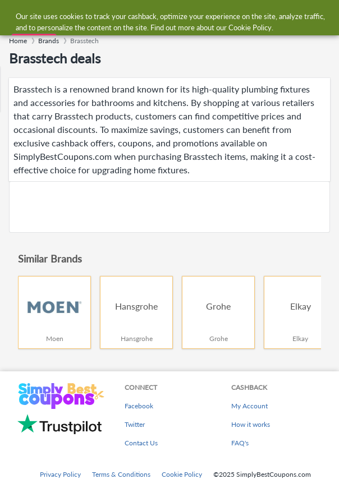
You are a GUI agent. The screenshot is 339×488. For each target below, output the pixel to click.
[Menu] (14, 16)
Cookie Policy (182, 474)
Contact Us (141, 443)
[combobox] (180, 16)
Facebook (139, 406)
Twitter (135, 424)
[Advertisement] (169, 207)
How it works (250, 424)
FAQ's (240, 443)
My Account (249, 406)
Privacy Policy (60, 474)
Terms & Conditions (121, 474)
